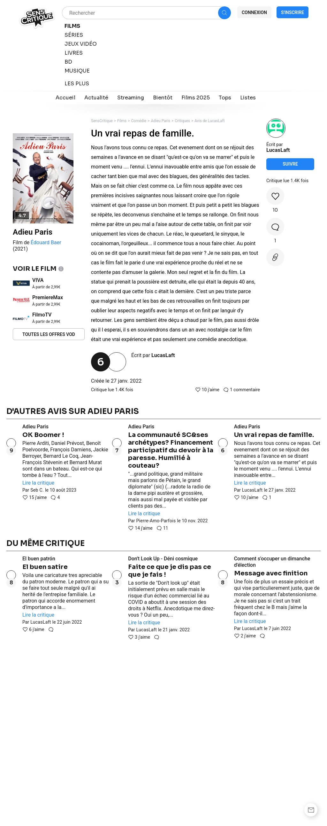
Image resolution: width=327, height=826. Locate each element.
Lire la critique (38, 483)
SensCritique (102, 121)
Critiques (182, 121)
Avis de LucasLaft (209, 121)
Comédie (139, 121)
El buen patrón (38, 559)
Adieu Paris (32, 232)
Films (121, 121)
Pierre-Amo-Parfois (156, 520)
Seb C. (37, 490)
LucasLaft (163, 355)
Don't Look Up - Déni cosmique (163, 559)
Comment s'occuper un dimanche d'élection (272, 562)
